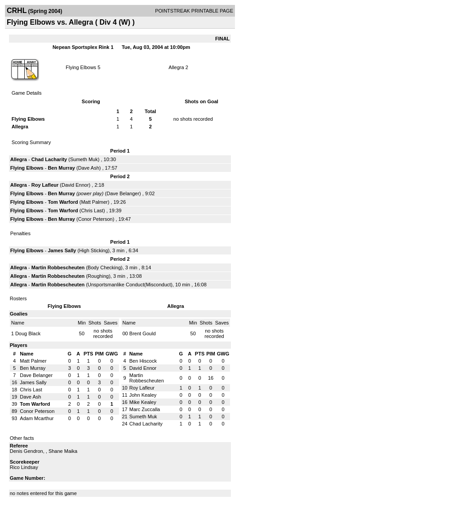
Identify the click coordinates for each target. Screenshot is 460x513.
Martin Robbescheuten (58, 267)
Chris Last (92, 210)
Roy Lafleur (45, 185)
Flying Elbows (81, 67)
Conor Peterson (95, 219)
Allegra (176, 67)
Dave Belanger (122, 193)
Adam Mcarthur (36, 418)
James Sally (62, 250)
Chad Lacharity (49, 159)
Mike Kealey (142, 402)
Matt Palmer (94, 202)
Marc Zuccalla (144, 409)
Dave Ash (88, 168)
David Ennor (75, 185)
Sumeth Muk (84, 159)
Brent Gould (142, 333)
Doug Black (27, 333)
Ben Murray (61, 168)
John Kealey (143, 395)
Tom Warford (63, 202)
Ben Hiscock (143, 361)
